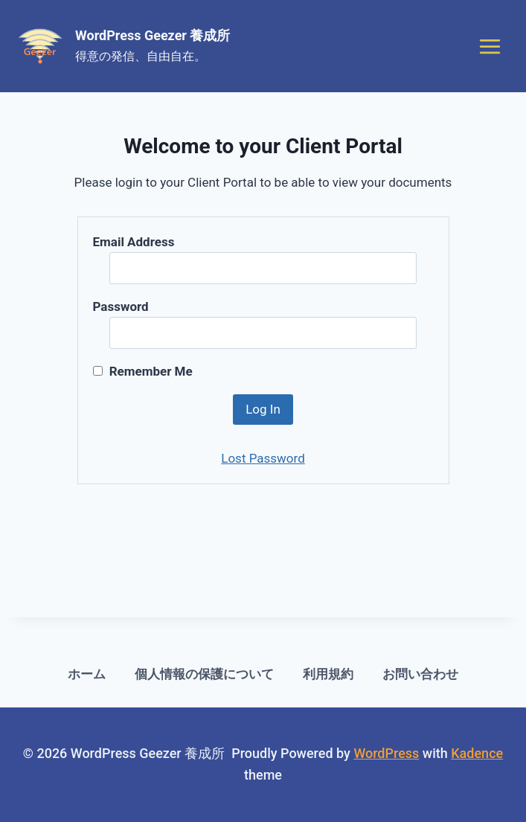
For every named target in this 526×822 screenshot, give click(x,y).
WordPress (386, 753)
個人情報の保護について (204, 674)
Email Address (134, 241)
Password (121, 306)
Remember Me (143, 371)
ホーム (87, 674)
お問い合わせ (420, 674)
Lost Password (263, 458)
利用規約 (328, 674)
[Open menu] (489, 46)
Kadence (477, 753)
